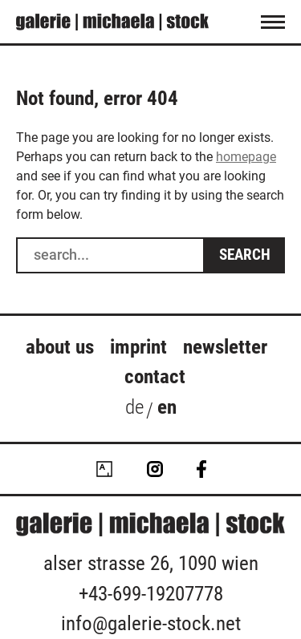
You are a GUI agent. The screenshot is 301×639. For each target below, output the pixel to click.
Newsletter (225, 346)
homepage (246, 156)
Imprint (138, 346)
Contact (154, 376)
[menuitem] (134, 410)
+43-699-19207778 (151, 593)
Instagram (155, 469)
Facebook (201, 469)
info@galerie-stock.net (151, 623)
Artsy (104, 469)
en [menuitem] (167, 406)
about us (60, 346)
